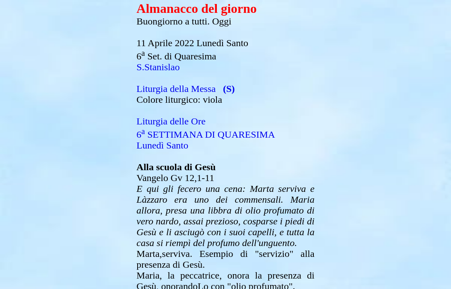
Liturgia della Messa (176, 88)
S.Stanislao (157, 67)
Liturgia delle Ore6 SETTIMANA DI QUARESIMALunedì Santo (205, 133)
